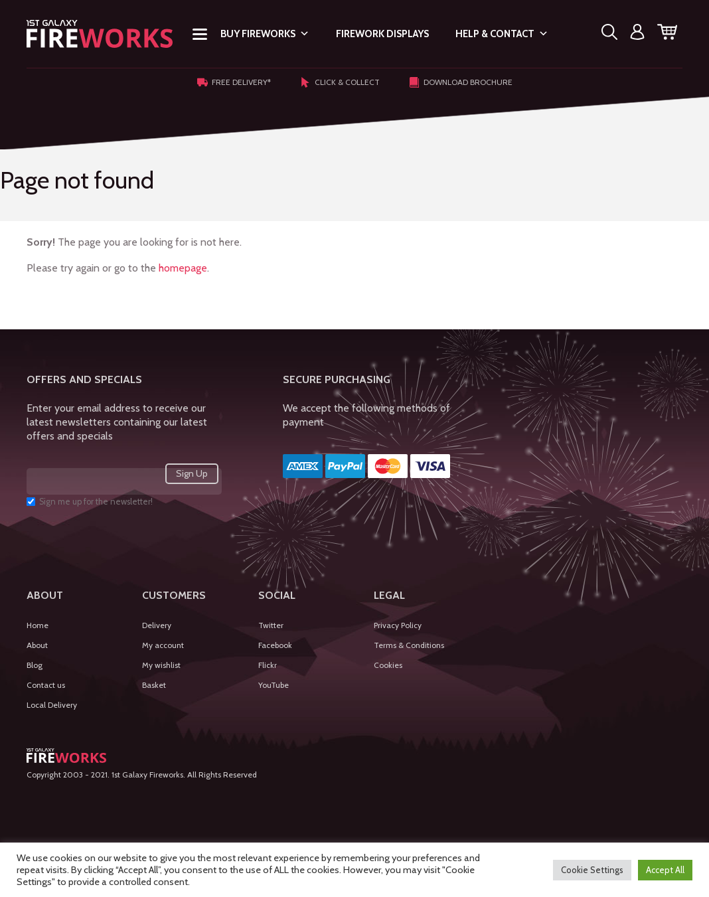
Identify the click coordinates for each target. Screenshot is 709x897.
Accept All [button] (665, 869)
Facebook (275, 645)
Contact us (46, 685)
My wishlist (161, 665)
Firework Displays (382, 34)
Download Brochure (460, 82)
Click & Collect (340, 82)
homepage (183, 268)
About (37, 645)
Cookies (388, 665)
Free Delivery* (234, 82)
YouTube (273, 685)
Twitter (270, 625)
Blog (34, 665)
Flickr (267, 665)
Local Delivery (52, 705)
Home (37, 625)
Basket (154, 685)
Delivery (156, 625)
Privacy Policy (398, 625)
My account (163, 645)
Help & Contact (501, 34)
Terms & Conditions (409, 645)
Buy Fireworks (264, 34)
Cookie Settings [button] (592, 869)
